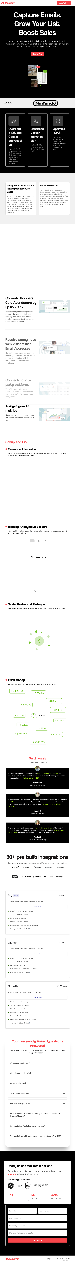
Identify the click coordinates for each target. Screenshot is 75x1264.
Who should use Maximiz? (21, 1073)
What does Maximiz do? (20, 1063)
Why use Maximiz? (18, 1083)
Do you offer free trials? (20, 1093)
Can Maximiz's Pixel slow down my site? (27, 1126)
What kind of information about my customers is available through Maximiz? (35, 1114)
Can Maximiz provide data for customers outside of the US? (35, 1136)
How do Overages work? (20, 1103)
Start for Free (63, 3)
